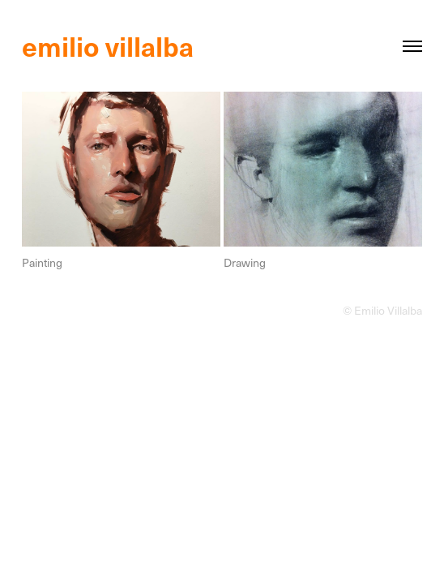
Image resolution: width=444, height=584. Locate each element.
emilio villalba (111, 45)
